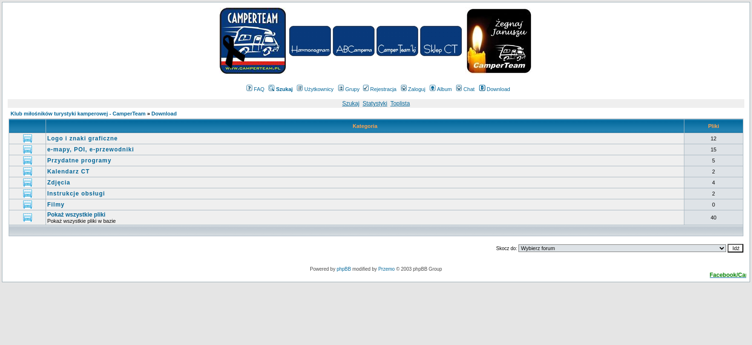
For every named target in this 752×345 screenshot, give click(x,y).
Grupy (349, 89)
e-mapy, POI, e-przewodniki (90, 149)
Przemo (386, 269)
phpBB (344, 269)
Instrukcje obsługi (76, 193)
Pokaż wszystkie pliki (76, 214)
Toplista (400, 103)
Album (441, 89)
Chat (465, 89)
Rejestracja (380, 89)
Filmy (55, 204)
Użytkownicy (315, 89)
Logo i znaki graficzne (82, 138)
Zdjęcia (58, 182)
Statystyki (375, 103)
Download (494, 89)
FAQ (255, 89)
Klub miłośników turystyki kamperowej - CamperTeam (78, 113)
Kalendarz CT (68, 171)
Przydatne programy (79, 160)
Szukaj (350, 103)
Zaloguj (413, 89)
